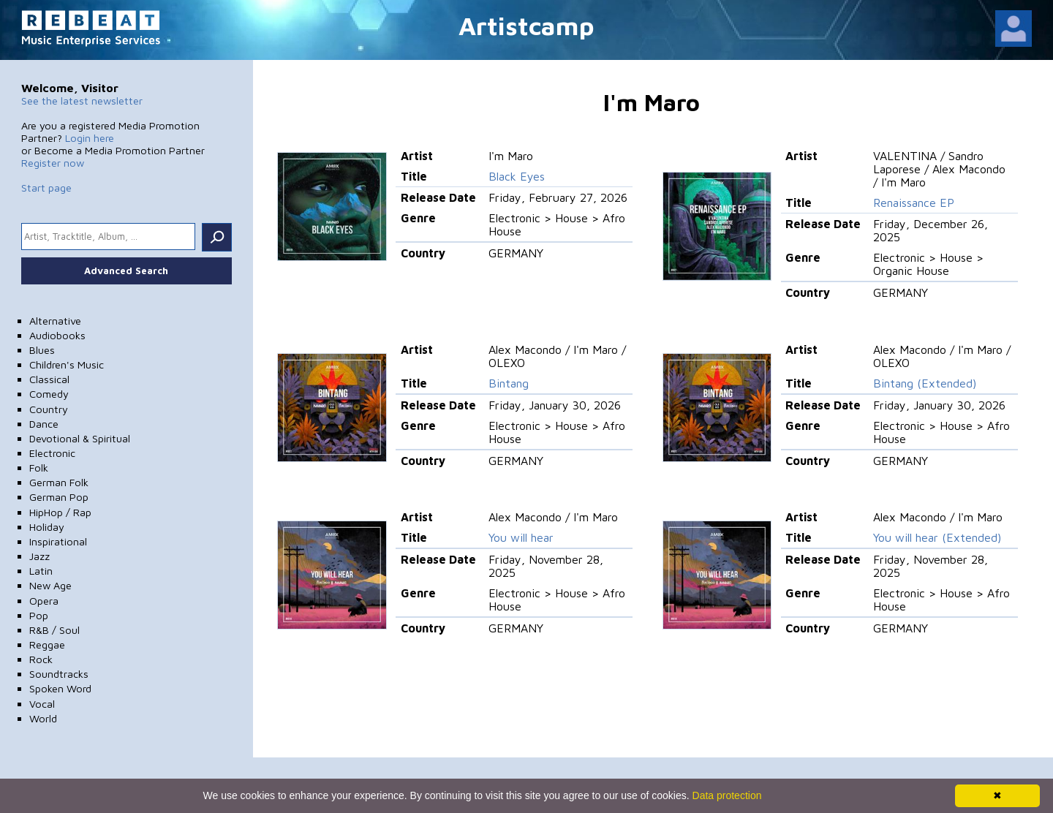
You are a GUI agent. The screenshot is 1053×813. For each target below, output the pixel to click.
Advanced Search (126, 270)
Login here (89, 138)
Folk (38, 467)
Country (48, 409)
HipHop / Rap (60, 512)
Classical (49, 379)
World (43, 718)
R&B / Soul (54, 630)
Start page (46, 187)
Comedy (49, 393)
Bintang (508, 383)
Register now (52, 162)
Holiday (46, 527)
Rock (41, 659)
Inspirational (58, 541)
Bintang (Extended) (924, 383)
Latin (41, 570)
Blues (42, 350)
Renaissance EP (913, 202)
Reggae (47, 644)
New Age (50, 585)
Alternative (55, 320)
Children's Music (66, 364)
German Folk (58, 482)
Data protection (727, 795)
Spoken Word (60, 688)
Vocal (42, 703)
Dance (43, 423)
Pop (38, 615)
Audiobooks (57, 335)
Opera (43, 600)
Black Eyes (516, 176)
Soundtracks (58, 674)
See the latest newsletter (82, 100)
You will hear (521, 537)
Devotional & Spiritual (79, 438)
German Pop (58, 497)
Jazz (39, 556)
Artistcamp (526, 25)
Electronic (52, 453)
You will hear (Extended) (937, 537)
